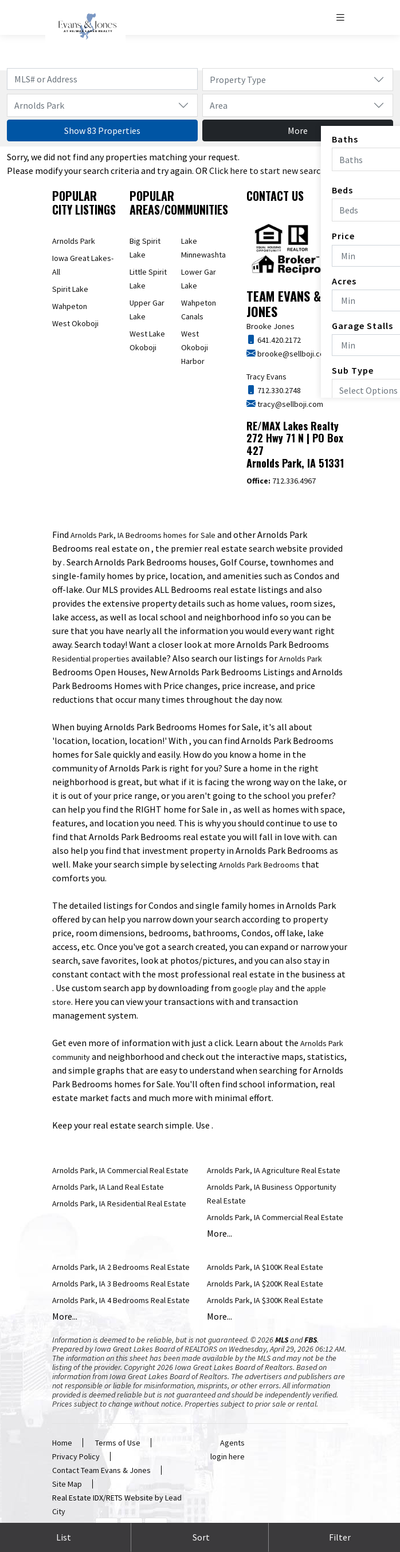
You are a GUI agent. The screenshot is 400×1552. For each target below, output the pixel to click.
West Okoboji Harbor (194, 347)
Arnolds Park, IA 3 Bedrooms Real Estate (121, 1283)
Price (343, 235)
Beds (342, 190)
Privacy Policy (76, 1456)
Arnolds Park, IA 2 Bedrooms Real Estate (121, 1267)
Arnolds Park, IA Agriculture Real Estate (273, 1170)
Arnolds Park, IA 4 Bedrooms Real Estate (121, 1300)
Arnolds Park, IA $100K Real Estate (265, 1267)
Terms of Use (117, 1443)
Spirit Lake (70, 289)
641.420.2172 (278, 340)
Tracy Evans (266, 376)
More (298, 130)
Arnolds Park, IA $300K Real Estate (265, 1300)
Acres (344, 281)
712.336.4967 (281, 481)
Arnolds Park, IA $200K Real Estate (265, 1283)
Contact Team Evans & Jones (101, 1470)
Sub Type (353, 370)
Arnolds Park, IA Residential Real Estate (119, 1203)
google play (253, 988)
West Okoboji (75, 323)
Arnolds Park (73, 241)
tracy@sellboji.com (289, 404)
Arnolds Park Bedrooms (259, 865)
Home (62, 1443)
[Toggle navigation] (341, 17)
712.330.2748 (278, 390)
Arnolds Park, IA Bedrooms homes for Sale (142, 535)
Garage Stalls (362, 325)
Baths (345, 139)
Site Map (67, 1484)
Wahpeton (69, 306)
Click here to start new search (267, 170)
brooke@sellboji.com (293, 354)
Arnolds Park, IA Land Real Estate (108, 1187)
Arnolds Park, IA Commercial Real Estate (120, 1170)
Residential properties (91, 659)
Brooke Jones (270, 326)
